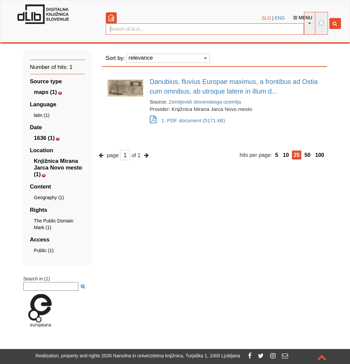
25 (297, 155)
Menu (302, 17)
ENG (280, 18)
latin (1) (42, 115)
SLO (266, 18)
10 (286, 155)
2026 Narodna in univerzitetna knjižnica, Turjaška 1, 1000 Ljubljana (170, 355)
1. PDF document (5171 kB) (187, 120)
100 (319, 155)
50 (308, 155)
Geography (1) (49, 197)
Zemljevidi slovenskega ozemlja (205, 102)
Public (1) (44, 250)
